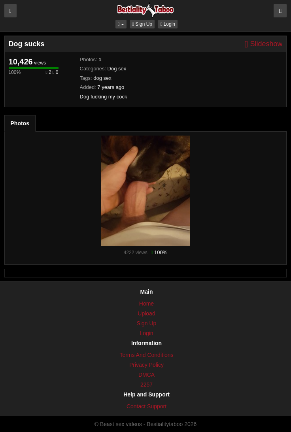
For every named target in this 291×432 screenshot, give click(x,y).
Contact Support (146, 406)
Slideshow (264, 44)
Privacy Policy (146, 365)
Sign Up (142, 24)
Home (146, 303)
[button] (121, 24)
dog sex (102, 78)
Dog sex (117, 69)
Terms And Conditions (146, 355)
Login (168, 24)
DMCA (146, 375)
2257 (146, 384)
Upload (146, 313)
